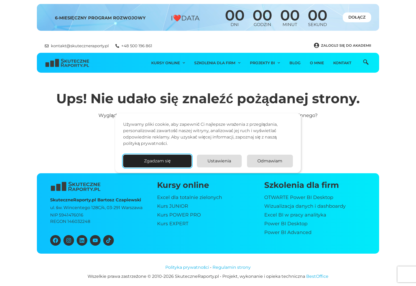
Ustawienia (219, 160)
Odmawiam (269, 160)
